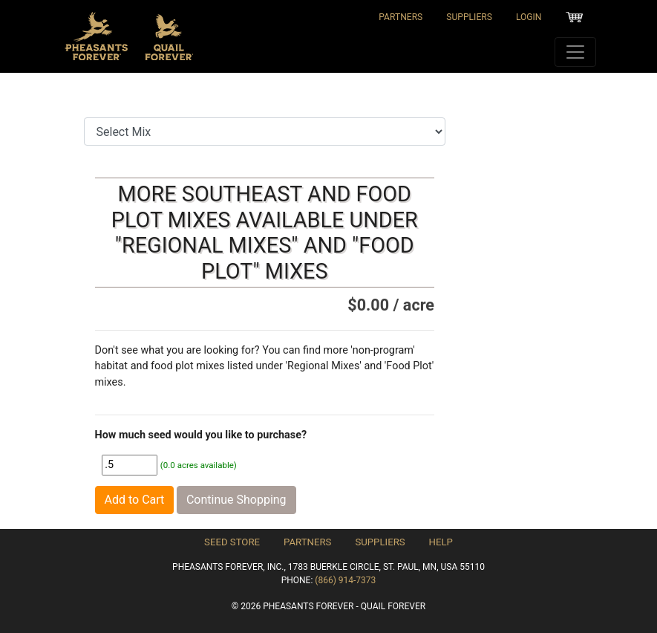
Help (441, 542)
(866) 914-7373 (345, 580)
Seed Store (232, 542)
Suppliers (469, 17)
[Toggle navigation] (575, 52)
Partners (400, 17)
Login (529, 17)
